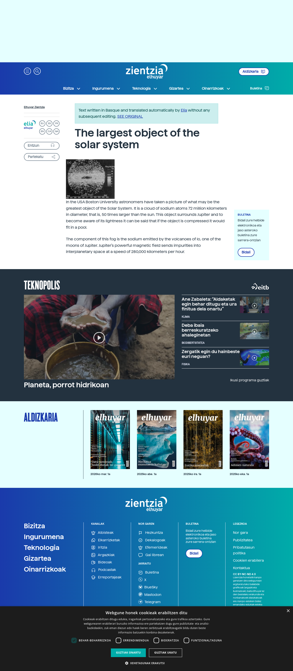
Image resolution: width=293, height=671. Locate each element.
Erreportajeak (106, 577)
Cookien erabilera (248, 560)
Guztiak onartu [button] (128, 652)
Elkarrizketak (105, 540)
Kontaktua (241, 568)
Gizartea (37, 558)
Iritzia (99, 547)
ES (49, 123)
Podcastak (103, 570)
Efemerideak (152, 547)
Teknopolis (42, 285)
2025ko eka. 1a (239, 474)
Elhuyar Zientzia (34, 107)
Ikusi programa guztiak (249, 380)
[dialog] (146, 638)
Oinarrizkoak (45, 569)
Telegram (149, 602)
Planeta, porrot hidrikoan (66, 385)
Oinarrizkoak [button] (216, 88)
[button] (27, 70)
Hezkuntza (150, 532)
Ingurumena (44, 537)
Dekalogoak (151, 540)
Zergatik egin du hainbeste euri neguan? (211, 354)
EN (42, 131)
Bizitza (34, 526)
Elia (184, 110)
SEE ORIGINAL (130, 116)
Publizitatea (243, 540)
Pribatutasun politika (243, 550)
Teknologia (42, 547)
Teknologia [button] (145, 88)
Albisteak (102, 532)
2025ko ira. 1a (192, 474)
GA (56, 131)
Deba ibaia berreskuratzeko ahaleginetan (200, 330)
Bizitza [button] (72, 88)
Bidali (246, 252)
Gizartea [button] (179, 88)
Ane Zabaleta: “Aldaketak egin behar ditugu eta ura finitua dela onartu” (209, 304)
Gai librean (151, 555)
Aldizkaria (254, 71)
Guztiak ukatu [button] (165, 652)
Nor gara (240, 532)
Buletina (259, 88)
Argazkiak (103, 555)
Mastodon (149, 594)
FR (56, 123)
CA (49, 131)
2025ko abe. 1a (146, 474)
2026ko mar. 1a (100, 474)
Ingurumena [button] (106, 88)
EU (42, 123)
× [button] (288, 611)
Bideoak (101, 562)
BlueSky (148, 587)
